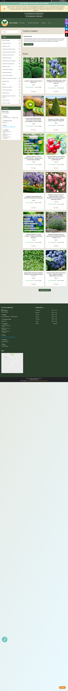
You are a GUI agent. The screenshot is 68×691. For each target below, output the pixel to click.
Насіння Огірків (29, 44)
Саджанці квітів (5, 92)
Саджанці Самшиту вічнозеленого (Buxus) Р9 (33, 81)
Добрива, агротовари (7, 87)
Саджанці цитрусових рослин (8, 52)
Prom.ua (40, 378)
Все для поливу (5, 100)
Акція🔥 (43, 22)
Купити (34, 91)
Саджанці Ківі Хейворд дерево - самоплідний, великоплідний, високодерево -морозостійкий (33, 120)
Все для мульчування (7, 90)
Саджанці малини (6, 46)
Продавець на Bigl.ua (34, 379)
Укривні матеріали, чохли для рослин (8, 96)
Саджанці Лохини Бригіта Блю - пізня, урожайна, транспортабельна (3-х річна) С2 (56, 82)
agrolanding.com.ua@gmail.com (9, 126)
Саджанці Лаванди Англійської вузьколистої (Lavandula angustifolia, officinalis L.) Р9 (56, 236)
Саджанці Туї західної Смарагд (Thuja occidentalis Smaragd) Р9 (56, 120)
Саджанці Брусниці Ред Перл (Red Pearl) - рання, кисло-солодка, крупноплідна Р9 (56, 158)
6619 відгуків (54, 0)
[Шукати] (19, 31)
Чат (62, 687)
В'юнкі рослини (5, 81)
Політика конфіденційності (42, 380)
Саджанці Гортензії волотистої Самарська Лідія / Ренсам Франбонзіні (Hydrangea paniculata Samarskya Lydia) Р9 (56, 197)
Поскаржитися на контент (32, 380)
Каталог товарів (6, 40)
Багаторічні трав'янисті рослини (9, 78)
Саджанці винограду (7, 57)
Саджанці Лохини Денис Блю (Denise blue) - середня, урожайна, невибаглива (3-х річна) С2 (56, 274)
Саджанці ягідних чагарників (8, 60)
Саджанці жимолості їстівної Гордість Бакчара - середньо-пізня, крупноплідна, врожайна (33, 158)
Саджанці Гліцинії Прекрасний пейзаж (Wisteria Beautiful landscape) (33, 197)
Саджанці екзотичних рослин (8, 49)
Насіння (4, 84)
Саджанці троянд (6, 66)
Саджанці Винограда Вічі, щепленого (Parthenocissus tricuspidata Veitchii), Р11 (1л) (33, 274)
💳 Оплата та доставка (33, 22)
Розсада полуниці (6, 43)
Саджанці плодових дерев (8, 63)
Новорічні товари (6, 103)
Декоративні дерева (7, 72)
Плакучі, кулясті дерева (7, 75)
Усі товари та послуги (44, 290)
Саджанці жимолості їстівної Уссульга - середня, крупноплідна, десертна (33, 236)
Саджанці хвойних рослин (8, 54)
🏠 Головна (22, 22)
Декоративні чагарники (7, 69)
